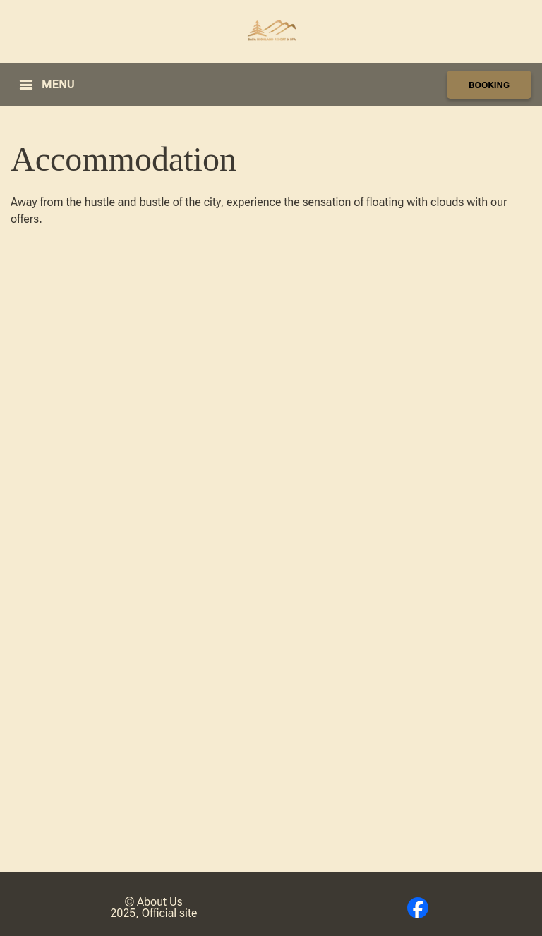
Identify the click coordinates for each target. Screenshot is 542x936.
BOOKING (489, 85)
